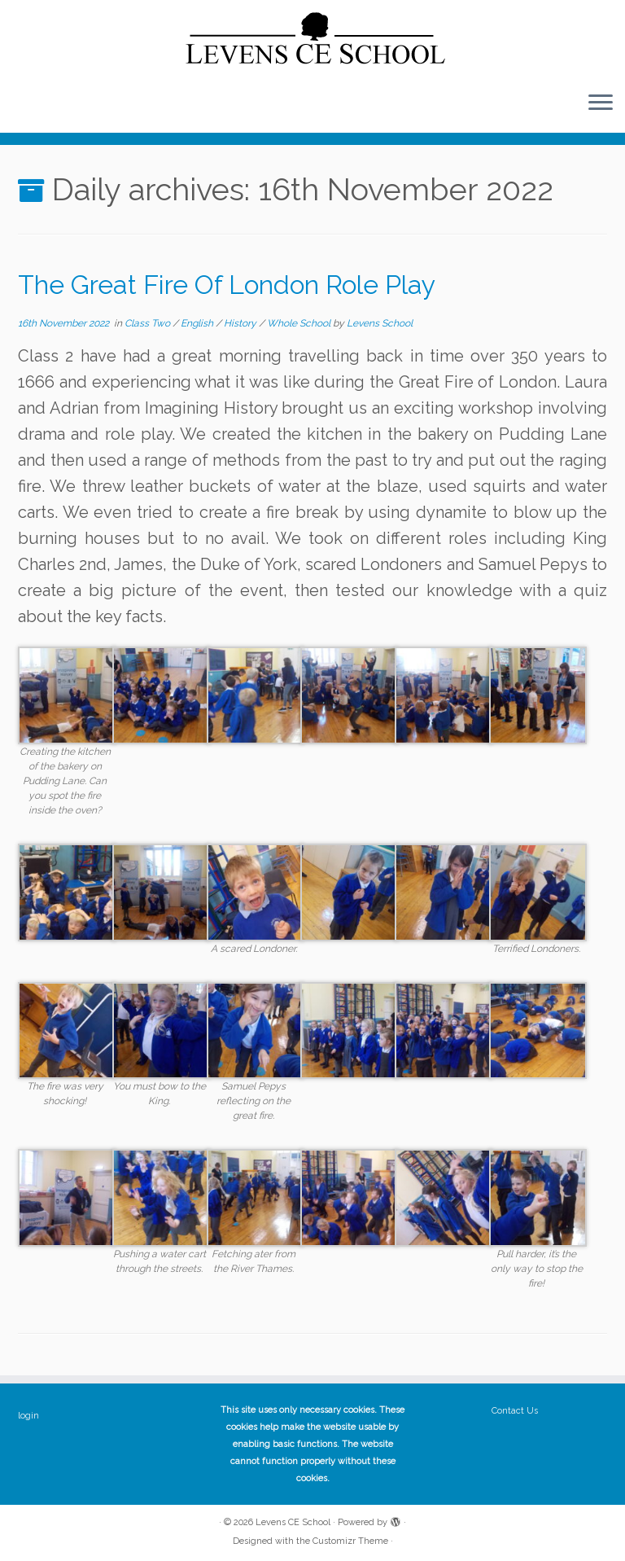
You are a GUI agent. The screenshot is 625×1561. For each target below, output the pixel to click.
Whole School (300, 323)
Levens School (380, 323)
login (28, 1415)
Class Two (149, 323)
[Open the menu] (600, 103)
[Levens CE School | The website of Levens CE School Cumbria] (312, 39)
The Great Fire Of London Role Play (226, 285)
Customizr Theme (350, 1541)
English (198, 323)
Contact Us (515, 1410)
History (241, 323)
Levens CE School (293, 1522)
